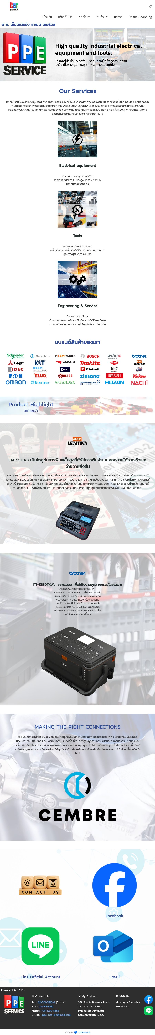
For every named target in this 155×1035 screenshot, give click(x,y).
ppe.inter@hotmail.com (56, 1015)
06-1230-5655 (50, 1011)
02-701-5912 (46, 1006)
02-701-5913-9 (46, 1002)
